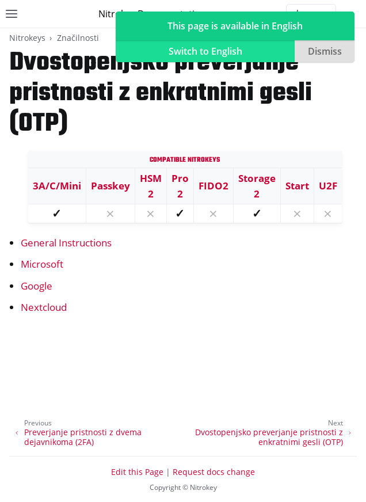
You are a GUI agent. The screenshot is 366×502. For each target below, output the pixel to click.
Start (297, 185)
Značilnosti (78, 37)
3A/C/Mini (57, 185)
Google (36, 285)
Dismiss (325, 51)
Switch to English (205, 51)
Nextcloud (44, 307)
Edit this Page (137, 471)
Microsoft (42, 264)
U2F (328, 185)
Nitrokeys (27, 37)
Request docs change (214, 471)
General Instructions (66, 242)
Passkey (110, 185)
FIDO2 (213, 185)
